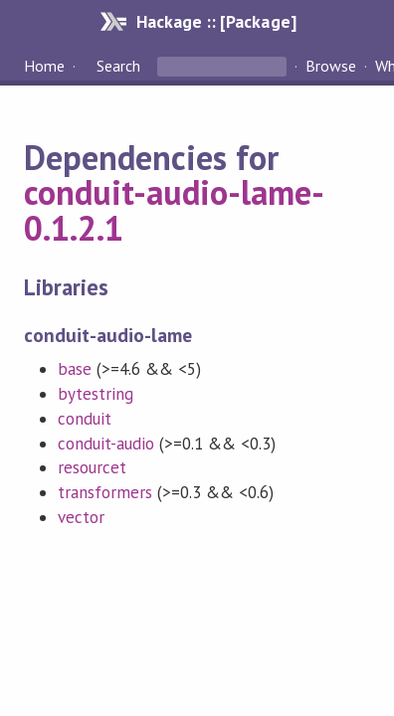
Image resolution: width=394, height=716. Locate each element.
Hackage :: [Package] (216, 21)
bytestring (95, 394)
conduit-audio (106, 443)
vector (81, 517)
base (75, 369)
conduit (84, 419)
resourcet (92, 467)
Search (118, 66)
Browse (330, 66)
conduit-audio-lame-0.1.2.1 (174, 210)
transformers (105, 492)
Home (44, 66)
